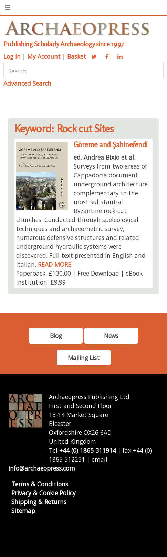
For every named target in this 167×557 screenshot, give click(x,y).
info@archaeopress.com (41, 468)
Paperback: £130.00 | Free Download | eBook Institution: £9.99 (79, 277)
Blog (56, 336)
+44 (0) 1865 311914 (87, 450)
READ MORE (54, 264)
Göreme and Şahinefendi (111, 144)
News (111, 336)
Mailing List (84, 357)
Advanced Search (27, 83)
